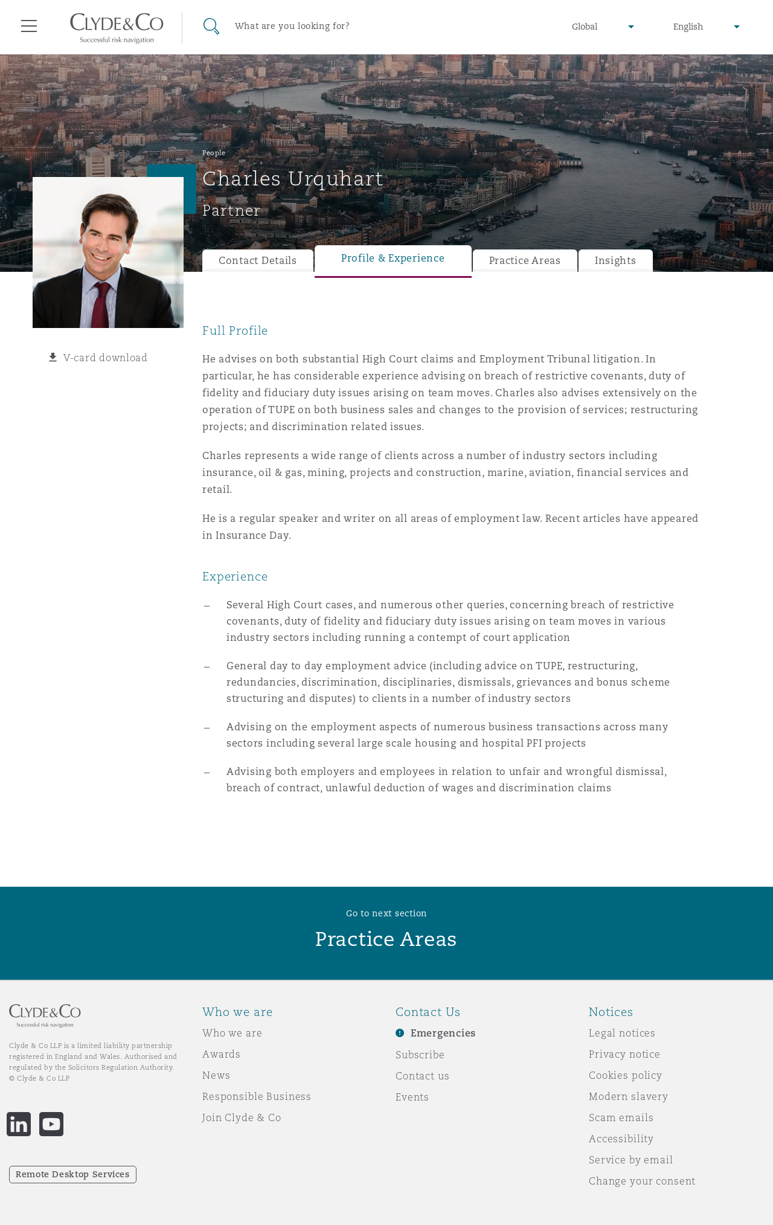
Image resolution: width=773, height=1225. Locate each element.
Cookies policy (625, 1075)
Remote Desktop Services (73, 1174)
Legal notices (622, 1033)
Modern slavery (629, 1096)
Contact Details (258, 260)
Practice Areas (525, 260)
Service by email (631, 1160)
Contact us (423, 1076)
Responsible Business (257, 1096)
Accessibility (621, 1139)
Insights (616, 260)
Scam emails (621, 1117)
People (213, 153)
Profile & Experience (393, 258)
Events (412, 1097)
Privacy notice (625, 1054)
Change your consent (642, 1181)
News (216, 1075)
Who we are (232, 1033)
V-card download (105, 358)
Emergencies (443, 1033)
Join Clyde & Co (241, 1117)
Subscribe (420, 1055)
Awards (221, 1054)
